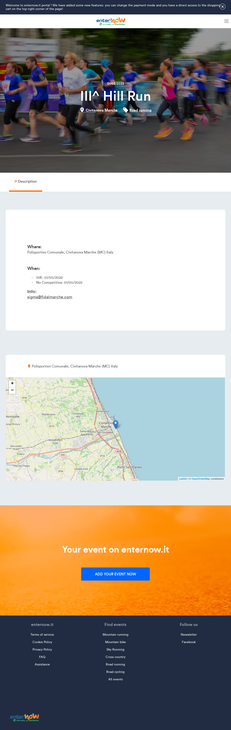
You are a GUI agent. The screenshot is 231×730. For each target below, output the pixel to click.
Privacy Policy (42, 649)
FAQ (42, 657)
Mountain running (115, 635)
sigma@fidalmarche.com (49, 297)
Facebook (189, 642)
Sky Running (115, 649)
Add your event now (115, 574)
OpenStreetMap (201, 478)
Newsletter (189, 635)
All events (115, 679)
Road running (140, 110)
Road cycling (115, 672)
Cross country (115, 657)
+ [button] (12, 383)
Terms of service (42, 635)
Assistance (42, 664)
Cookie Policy (42, 642)
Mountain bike (115, 642)
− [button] (12, 390)
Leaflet (183, 478)
